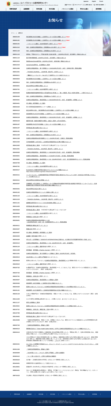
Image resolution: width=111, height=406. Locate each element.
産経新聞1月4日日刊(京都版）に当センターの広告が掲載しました (46, 124)
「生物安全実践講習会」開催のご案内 (37, 325)
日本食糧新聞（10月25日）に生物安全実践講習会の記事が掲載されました (48, 142)
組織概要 (26, 9)
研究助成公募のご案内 (33, 145)
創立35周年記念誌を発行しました (36, 189)
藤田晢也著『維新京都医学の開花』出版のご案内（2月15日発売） (46, 121)
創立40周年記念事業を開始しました (37, 86)
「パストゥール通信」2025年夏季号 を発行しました (42, 89)
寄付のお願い (84, 9)
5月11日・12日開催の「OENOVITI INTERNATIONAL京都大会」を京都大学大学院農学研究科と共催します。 (59, 239)
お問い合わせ (88, 4)
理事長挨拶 (13, 9)
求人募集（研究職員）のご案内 (35, 103)
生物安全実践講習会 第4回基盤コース (57, 260)
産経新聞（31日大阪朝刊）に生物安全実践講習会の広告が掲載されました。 (49, 290)
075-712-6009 (100, 4)
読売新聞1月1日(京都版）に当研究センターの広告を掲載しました (46, 40)
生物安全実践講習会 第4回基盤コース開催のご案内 (42, 279)
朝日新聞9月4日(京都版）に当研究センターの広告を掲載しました (46, 79)
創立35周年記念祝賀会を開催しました (37, 180)
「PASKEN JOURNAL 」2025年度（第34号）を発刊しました (44, 72)
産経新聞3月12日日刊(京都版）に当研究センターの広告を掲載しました (47, 114)
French (101, 1)
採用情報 (98, 9)
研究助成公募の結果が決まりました (37, 128)
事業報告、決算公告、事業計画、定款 (37, 309)
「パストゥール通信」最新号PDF (36, 246)
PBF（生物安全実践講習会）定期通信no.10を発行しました (44, 47)
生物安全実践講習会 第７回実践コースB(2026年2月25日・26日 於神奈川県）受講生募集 (54, 68)
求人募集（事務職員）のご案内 (35, 163)
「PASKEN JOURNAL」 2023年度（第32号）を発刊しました (44, 199)
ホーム (12, 33)
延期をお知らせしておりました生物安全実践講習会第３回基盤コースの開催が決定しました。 (54, 306)
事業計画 (29, 229)
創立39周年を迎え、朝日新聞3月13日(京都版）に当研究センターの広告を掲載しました (52, 110)
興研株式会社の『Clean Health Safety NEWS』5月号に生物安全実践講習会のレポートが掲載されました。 (58, 328)
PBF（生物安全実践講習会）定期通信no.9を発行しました (43, 51)
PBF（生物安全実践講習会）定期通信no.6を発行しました (43, 135)
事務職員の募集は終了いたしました (37, 225)
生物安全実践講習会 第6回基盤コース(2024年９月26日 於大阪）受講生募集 (50, 156)
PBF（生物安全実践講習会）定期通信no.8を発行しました (43, 82)
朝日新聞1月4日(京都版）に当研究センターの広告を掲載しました (46, 37)
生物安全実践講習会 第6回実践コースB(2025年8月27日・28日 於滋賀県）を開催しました (54, 100)
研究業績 (29, 250)
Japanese (85, 1)
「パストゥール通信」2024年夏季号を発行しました (42, 166)
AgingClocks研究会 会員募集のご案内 (38, 65)
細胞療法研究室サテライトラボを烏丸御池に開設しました (43, 203)
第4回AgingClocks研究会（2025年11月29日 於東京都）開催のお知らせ (48, 61)
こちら (57, 340)
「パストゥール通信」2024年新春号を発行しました (42, 196)
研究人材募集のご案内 (33, 302)
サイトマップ (78, 4)
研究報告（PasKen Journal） (42, 250)
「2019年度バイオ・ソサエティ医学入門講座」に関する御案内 (45, 352)
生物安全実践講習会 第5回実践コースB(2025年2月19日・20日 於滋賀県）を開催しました (54, 117)
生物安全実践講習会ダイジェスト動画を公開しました (42, 192)
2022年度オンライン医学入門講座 (36, 257)
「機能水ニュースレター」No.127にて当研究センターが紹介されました (48, 75)
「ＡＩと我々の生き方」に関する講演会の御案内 (41, 356)
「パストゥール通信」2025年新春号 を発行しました (42, 131)
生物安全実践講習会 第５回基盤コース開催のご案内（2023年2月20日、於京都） (51, 253)
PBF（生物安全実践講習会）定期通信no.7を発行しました (43, 96)
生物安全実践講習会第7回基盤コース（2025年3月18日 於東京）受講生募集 (49, 138)
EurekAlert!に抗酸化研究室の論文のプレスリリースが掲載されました (47, 170)
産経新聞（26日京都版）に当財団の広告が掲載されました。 (44, 283)
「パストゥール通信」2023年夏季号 (37, 213)
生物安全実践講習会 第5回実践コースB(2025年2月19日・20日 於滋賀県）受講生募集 (53, 152)
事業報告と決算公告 (32, 217)
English (94, 1)
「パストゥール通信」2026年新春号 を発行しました (42, 44)
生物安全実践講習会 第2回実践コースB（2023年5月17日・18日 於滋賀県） (50, 243)
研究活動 (39, 9)
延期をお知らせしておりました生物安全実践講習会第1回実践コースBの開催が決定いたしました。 (56, 286)
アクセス (69, 4)
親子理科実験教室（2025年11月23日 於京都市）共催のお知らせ (46, 58)
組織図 (28, 236)
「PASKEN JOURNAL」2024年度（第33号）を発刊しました (44, 149)
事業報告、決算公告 (32, 276)
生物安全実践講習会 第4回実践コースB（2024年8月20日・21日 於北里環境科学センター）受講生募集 (58, 159)
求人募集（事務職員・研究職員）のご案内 (39, 232)
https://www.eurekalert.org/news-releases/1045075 (41, 171)
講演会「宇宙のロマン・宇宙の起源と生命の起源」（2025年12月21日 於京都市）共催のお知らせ (56, 54)
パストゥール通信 (67, 9)
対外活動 (52, 9)
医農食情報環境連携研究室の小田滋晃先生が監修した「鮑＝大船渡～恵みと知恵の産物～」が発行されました (59, 93)
